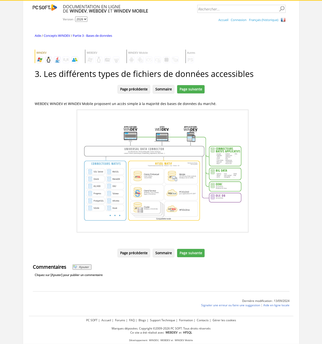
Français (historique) (263, 20)
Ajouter (81, 267)
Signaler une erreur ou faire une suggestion (230, 305)
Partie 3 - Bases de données (92, 35)
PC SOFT (92, 320)
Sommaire (163, 89)
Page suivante (191, 89)
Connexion (239, 20)
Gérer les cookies (224, 320)
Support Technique (162, 320)
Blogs (142, 320)
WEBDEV (165, 340)
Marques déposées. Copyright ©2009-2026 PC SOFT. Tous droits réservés (161, 328)
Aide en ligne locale (276, 305)
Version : (69, 19)
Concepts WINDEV (57, 35)
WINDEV (153, 340)
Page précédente (134, 89)
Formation (186, 320)
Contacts (203, 320)
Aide (38, 35)
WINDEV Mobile (184, 340)
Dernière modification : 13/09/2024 (265, 301)
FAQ (132, 320)
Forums (120, 320)
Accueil (223, 20)
